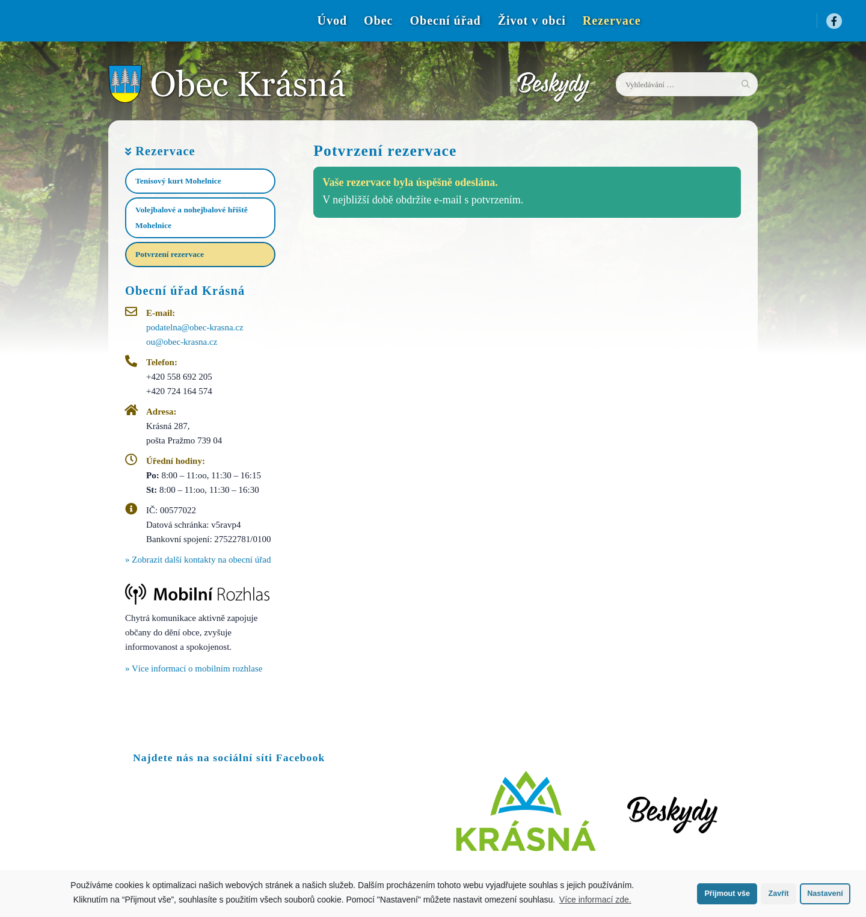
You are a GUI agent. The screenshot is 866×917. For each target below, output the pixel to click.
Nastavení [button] (825, 893)
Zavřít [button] (778, 893)
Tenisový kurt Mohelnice (178, 180)
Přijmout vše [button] (727, 893)
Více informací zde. (595, 899)
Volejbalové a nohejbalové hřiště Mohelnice (191, 217)
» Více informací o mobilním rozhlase (193, 668)
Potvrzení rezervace (169, 254)
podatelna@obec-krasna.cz (195, 327)
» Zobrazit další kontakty (198, 559)
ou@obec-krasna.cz (181, 342)
